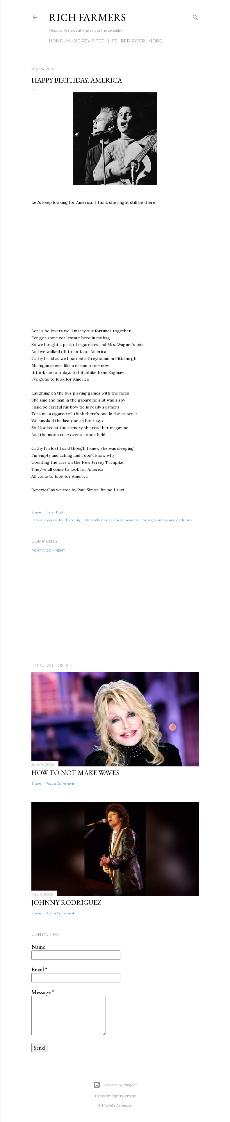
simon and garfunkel (175, 520)
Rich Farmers (87, 17)
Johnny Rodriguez (66, 902)
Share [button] (36, 512)
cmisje (130, 1096)
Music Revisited (85, 41)
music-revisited (127, 520)
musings (148, 520)
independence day (98, 520)
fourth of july (70, 520)
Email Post (54, 512)
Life (112, 41)
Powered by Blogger (115, 1084)
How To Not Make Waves (75, 772)
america (50, 520)
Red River (133, 41)
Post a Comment (48, 550)
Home (56, 41)
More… (156, 41)
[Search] (195, 16)
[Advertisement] (115, 607)
